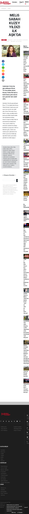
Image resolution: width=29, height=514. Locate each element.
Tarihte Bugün (4, 475)
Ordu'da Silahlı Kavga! (26, 198)
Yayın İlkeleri (4, 428)
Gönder (17, 180)
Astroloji (3, 495)
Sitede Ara (3, 488)
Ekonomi (3, 451)
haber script (3, 512)
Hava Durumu (4, 466)
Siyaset (2, 460)
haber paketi (3, 509)
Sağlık (2, 453)
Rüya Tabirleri (4, 493)
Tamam (19, 512)
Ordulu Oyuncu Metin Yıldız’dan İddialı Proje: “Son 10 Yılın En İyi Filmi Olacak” (26, 303)
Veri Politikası (4, 430)
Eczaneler (3, 471)
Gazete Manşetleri (5, 482)
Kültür (2, 457)
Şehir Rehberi (4, 480)
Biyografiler (3, 491)
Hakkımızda (3, 426)
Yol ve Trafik (4, 468)
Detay (14, 512)
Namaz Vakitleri (4, 470)
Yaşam (2, 455)
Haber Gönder (17, 430)
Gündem (14, 2)
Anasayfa (3, 8)
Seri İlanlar (3, 478)
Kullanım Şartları (17, 426)
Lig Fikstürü (3, 473)
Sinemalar (3, 477)
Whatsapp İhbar (18, 428)
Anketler (3, 489)
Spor (2, 459)
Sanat (9, 8)
